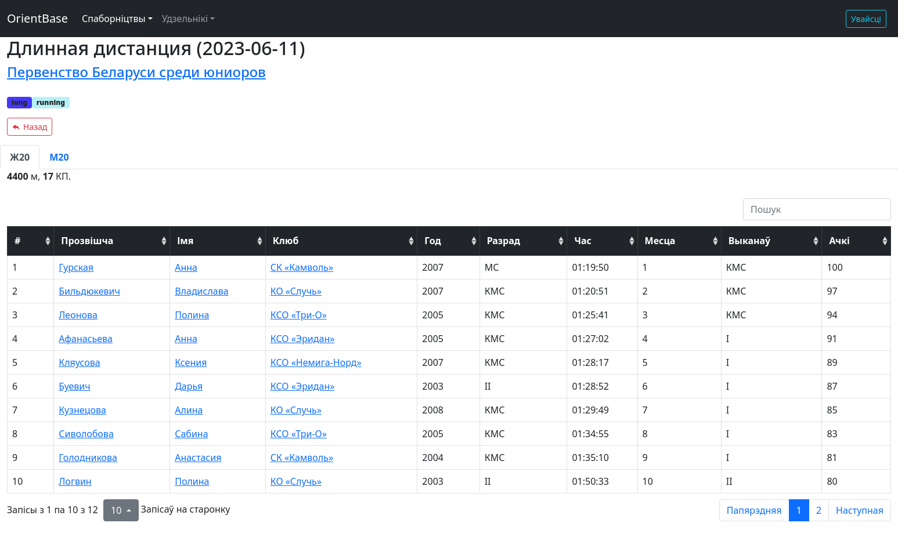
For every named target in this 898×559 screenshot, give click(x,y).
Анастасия (198, 457)
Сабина (191, 433)
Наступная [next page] (859, 510)
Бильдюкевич (89, 291)
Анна (186, 267)
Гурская (76, 267)
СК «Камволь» (302, 267)
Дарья (189, 386)
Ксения (191, 362)
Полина (192, 314)
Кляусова (79, 362)
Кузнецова (82, 410)
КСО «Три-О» (299, 314)
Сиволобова (86, 433)
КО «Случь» (296, 291)
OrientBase (37, 18)
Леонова (78, 314)
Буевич (75, 386)
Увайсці (866, 18)
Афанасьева (86, 338)
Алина (189, 410)
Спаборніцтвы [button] (114, 18)
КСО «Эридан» (303, 338)
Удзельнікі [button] (185, 18)
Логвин (75, 481)
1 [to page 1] (799, 510)
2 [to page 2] (818, 510)
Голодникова (88, 457)
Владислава (201, 291)
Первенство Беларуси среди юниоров (136, 71)
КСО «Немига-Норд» (316, 362)
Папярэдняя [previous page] (754, 510)
